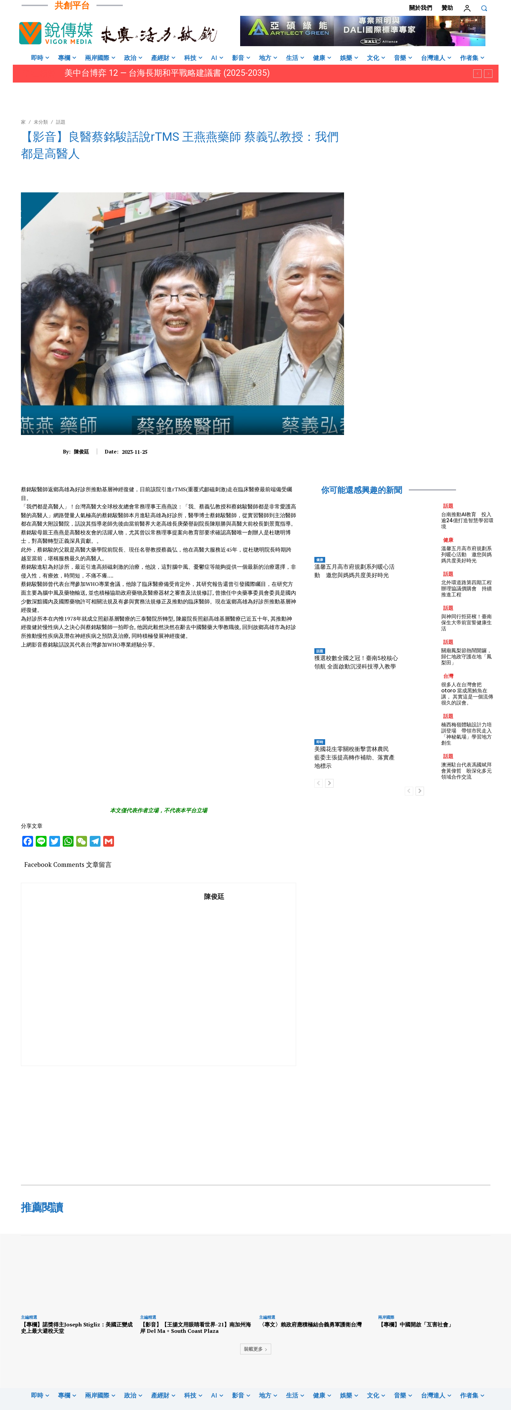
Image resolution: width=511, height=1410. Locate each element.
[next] (488, 73)
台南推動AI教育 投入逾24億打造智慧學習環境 (467, 520)
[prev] (477, 73)
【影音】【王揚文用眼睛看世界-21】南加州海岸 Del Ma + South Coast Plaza (195, 1328)
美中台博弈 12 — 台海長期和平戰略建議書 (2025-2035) (167, 73)
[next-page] (329, 783)
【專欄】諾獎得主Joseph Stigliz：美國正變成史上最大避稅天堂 (77, 1328)
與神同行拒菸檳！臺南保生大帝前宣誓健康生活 (466, 622)
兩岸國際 (386, 1317)
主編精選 (29, 1317)
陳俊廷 (81, 451)
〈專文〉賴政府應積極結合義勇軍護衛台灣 (310, 1324)
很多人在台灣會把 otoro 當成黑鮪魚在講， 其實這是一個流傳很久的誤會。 (467, 693)
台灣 (448, 676)
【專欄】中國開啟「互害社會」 (416, 1324)
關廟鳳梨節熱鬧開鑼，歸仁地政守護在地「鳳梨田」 (466, 656)
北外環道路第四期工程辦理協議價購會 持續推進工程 (466, 588)
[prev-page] (318, 783)
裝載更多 (255, 1349)
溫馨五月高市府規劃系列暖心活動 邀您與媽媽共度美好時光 (466, 554)
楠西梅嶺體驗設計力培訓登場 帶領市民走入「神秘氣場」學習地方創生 (466, 733)
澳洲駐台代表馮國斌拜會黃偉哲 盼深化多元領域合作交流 (466, 770)
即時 (319, 742)
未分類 (41, 122)
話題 (60, 122)
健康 (319, 559)
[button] (484, 8)
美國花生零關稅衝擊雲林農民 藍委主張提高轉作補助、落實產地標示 (354, 757)
